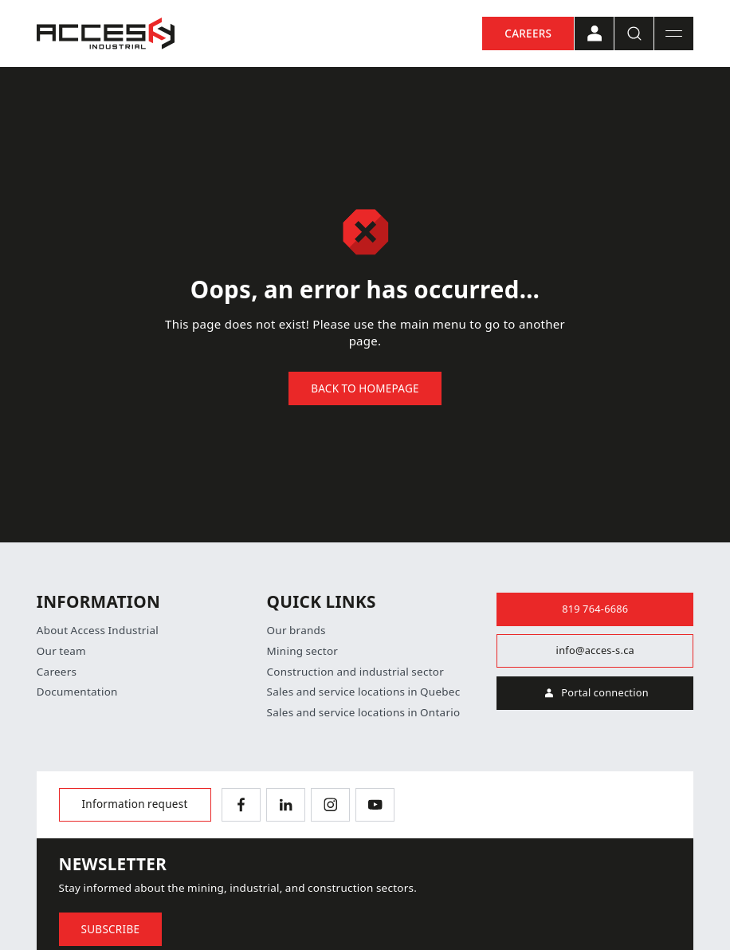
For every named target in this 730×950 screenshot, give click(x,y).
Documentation (77, 692)
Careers (527, 33)
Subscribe (110, 929)
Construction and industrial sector (355, 672)
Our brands (296, 631)
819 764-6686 (595, 609)
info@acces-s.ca (595, 650)
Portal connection (595, 693)
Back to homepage (365, 388)
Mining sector (303, 651)
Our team (61, 651)
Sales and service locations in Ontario (364, 713)
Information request (135, 804)
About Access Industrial (98, 631)
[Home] (106, 33)
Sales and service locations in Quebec (364, 692)
